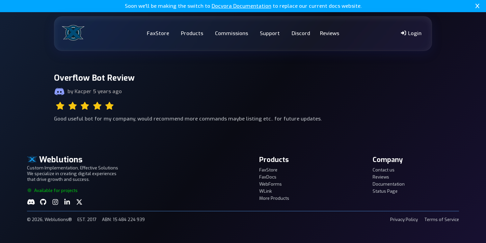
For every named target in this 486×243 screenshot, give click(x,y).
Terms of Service (441, 219)
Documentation (389, 184)
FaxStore (158, 33)
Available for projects (52, 190)
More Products (274, 198)
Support (270, 33)
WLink (265, 191)
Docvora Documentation (241, 6)
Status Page (385, 191)
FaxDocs (267, 177)
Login (411, 33)
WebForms (270, 184)
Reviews (329, 33)
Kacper (83, 91)
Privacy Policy (404, 219)
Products (192, 33)
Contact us (384, 170)
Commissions (231, 33)
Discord (301, 33)
